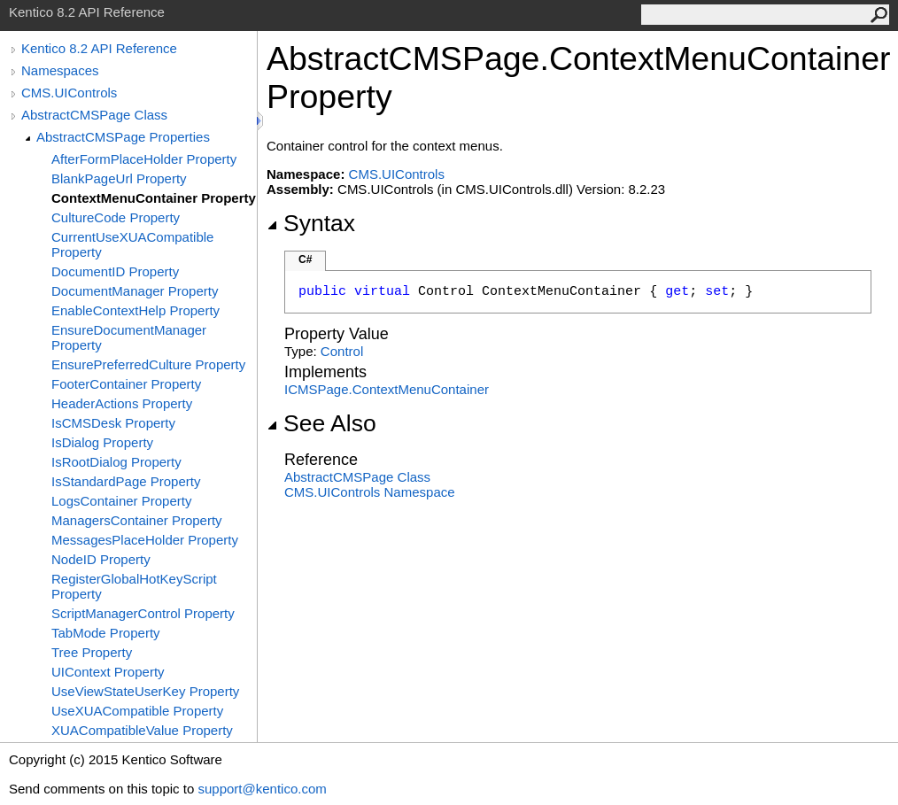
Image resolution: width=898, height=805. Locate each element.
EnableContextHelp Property (135, 310)
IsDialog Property (102, 442)
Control (342, 351)
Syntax (311, 223)
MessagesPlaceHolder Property (144, 539)
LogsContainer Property (121, 500)
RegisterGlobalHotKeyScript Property (134, 586)
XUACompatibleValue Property (142, 730)
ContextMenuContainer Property (153, 197)
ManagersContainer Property (136, 520)
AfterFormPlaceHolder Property (143, 158)
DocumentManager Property (134, 290)
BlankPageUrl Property (119, 178)
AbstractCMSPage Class (94, 114)
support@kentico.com (261, 788)
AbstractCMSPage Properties (123, 136)
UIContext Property (108, 671)
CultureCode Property (115, 217)
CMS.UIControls (69, 92)
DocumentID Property (115, 271)
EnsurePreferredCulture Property (148, 364)
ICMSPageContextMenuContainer (386, 389)
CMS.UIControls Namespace (369, 491)
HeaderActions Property (121, 403)
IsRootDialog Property (116, 461)
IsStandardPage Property (125, 481)
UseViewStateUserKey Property (145, 691)
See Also (321, 423)
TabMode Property (105, 632)
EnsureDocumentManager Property (128, 337)
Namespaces (60, 70)
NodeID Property (101, 559)
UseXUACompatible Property (137, 710)
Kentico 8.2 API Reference (99, 48)
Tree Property (91, 652)
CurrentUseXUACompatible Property (132, 244)
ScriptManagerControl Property (143, 613)
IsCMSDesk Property (113, 422)
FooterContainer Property (126, 383)
